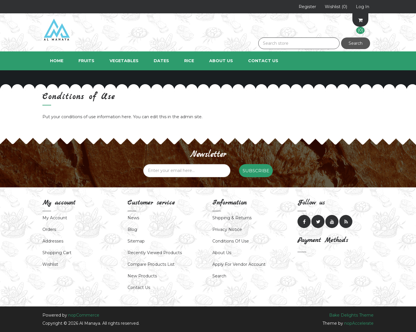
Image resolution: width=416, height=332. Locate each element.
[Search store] (299, 43)
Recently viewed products (155, 252)
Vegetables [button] (124, 60)
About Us (221, 60)
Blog (132, 229)
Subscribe (256, 170)
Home (56, 60)
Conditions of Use (230, 241)
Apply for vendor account (239, 264)
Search (356, 43)
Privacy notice (227, 229)
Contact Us (263, 60)
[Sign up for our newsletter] (186, 170)
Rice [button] (189, 60)
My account (54, 217)
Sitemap (136, 241)
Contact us (139, 287)
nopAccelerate (359, 323)
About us (221, 252)
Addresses (52, 241)
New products (142, 276)
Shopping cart (56, 252)
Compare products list (151, 264)
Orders (49, 229)
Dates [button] (161, 60)
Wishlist (50, 264)
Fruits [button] (86, 60)
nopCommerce (83, 315)
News (133, 217)
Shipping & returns (232, 217)
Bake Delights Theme (351, 315)
